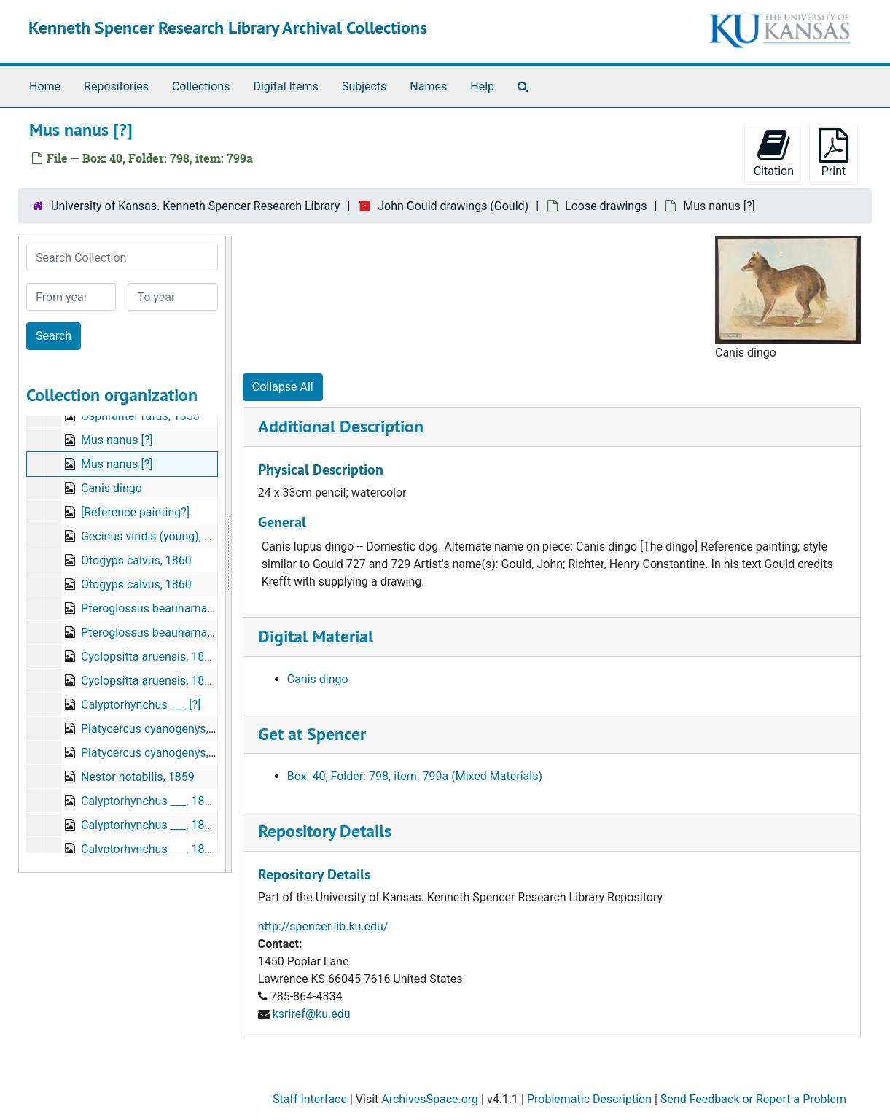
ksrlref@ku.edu (312, 1014)
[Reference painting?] (135, 512)
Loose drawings (606, 206)
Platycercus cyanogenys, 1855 (159, 729)
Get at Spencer (312, 734)
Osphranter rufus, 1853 (140, 416)
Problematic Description (589, 1099)
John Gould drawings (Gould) (453, 206)
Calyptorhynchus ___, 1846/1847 (165, 801)
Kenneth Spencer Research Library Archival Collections (227, 27)
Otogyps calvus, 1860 (136, 560)
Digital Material (315, 636)
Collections (201, 86)
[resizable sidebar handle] (228, 554)
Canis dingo (111, 488)
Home (44, 86)
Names (428, 86)
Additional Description (340, 426)
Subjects (364, 86)
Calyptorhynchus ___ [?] (140, 705)
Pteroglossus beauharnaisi (150, 608)
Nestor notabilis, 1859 (138, 777)
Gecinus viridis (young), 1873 (155, 536)
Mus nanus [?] (116, 440)
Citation (774, 153)
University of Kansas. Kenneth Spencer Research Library (195, 206)
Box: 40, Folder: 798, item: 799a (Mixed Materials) (414, 776)
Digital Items (285, 86)
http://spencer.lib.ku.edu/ (323, 926)
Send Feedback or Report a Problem (753, 1099)
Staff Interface (310, 1099)
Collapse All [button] (282, 387)
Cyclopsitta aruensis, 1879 (149, 657)
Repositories (116, 86)
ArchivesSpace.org (429, 1099)
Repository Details (324, 831)
